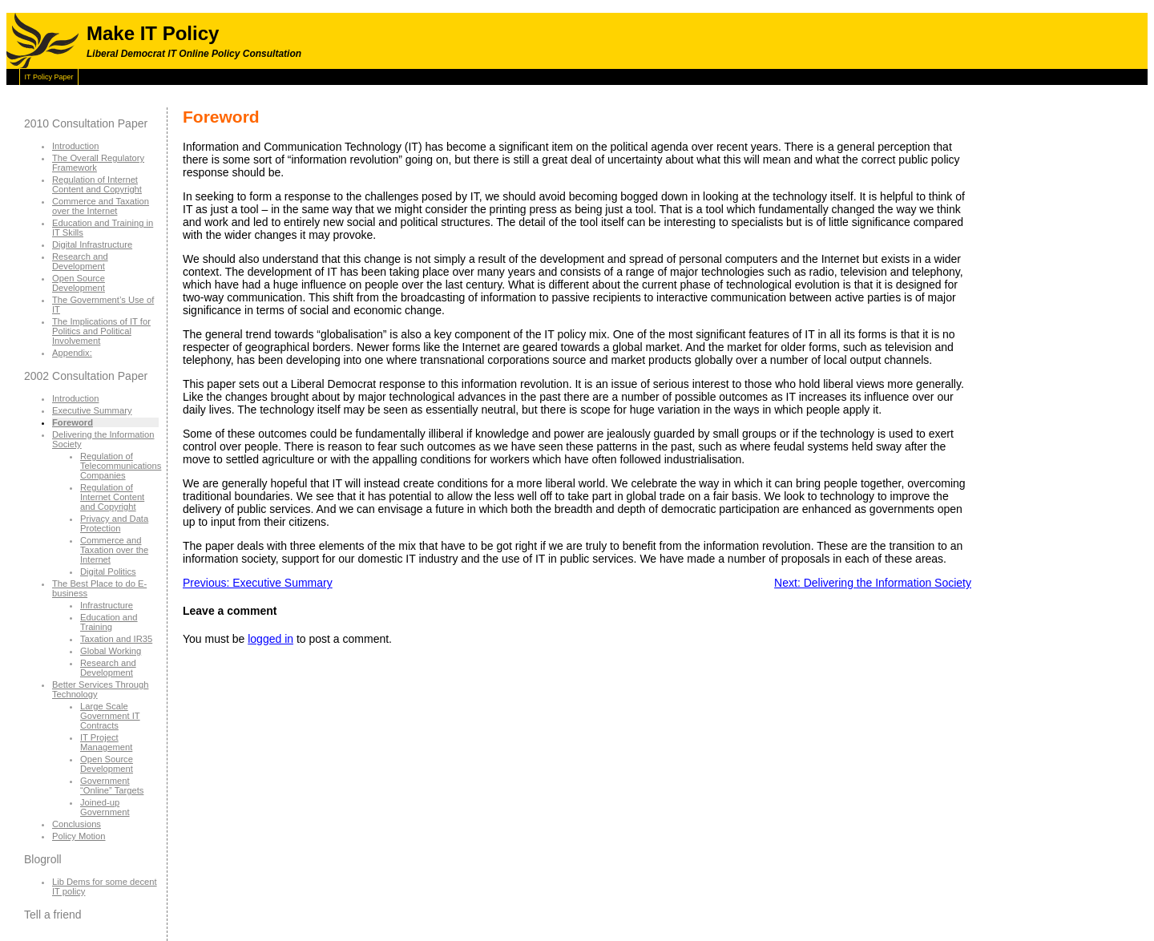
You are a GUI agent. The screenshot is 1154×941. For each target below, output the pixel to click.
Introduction (75, 146)
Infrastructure (106, 605)
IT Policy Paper (49, 77)
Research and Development (80, 261)
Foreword (72, 422)
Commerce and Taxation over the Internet (100, 206)
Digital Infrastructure (92, 244)
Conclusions (76, 824)
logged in (270, 638)
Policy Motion (79, 836)
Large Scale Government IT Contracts (110, 715)
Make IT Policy (153, 33)
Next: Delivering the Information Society (872, 582)
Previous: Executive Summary (258, 582)
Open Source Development (78, 283)
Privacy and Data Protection (114, 523)
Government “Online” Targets (111, 785)
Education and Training (109, 622)
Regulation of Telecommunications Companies (120, 465)
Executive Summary (91, 410)
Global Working (110, 651)
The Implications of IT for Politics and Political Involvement (101, 331)
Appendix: (72, 352)
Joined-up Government (105, 807)
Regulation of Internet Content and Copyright (97, 184)
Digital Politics (108, 571)
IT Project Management (106, 742)
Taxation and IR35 (116, 639)
